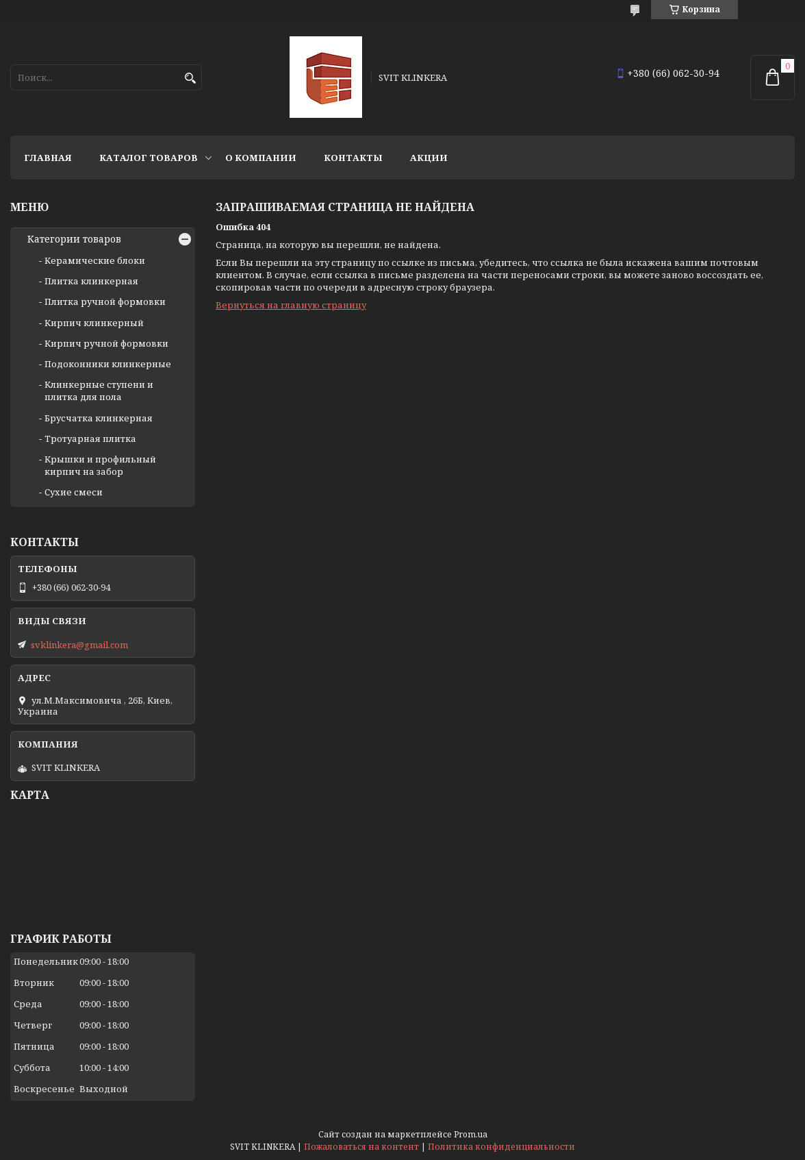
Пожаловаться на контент (361, 1146)
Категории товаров (74, 239)
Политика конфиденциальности (501, 1146)
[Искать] (190, 78)
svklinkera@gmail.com (79, 644)
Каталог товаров (148, 157)
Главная (48, 157)
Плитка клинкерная (91, 281)
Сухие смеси (73, 492)
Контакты (353, 157)
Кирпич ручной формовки (106, 343)
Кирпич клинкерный (94, 323)
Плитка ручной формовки (105, 301)
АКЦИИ (429, 157)
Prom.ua (470, 1134)
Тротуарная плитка (90, 438)
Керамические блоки (94, 260)
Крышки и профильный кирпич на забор (100, 465)
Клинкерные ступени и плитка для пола (98, 390)
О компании (260, 157)
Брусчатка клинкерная (98, 418)
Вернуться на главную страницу (291, 305)
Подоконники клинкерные (107, 364)
